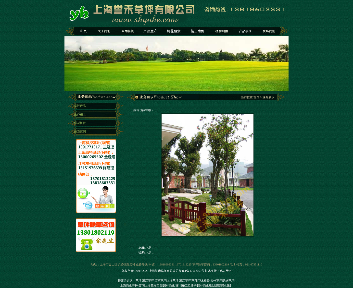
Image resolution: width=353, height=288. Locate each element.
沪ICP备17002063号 (191, 271)
